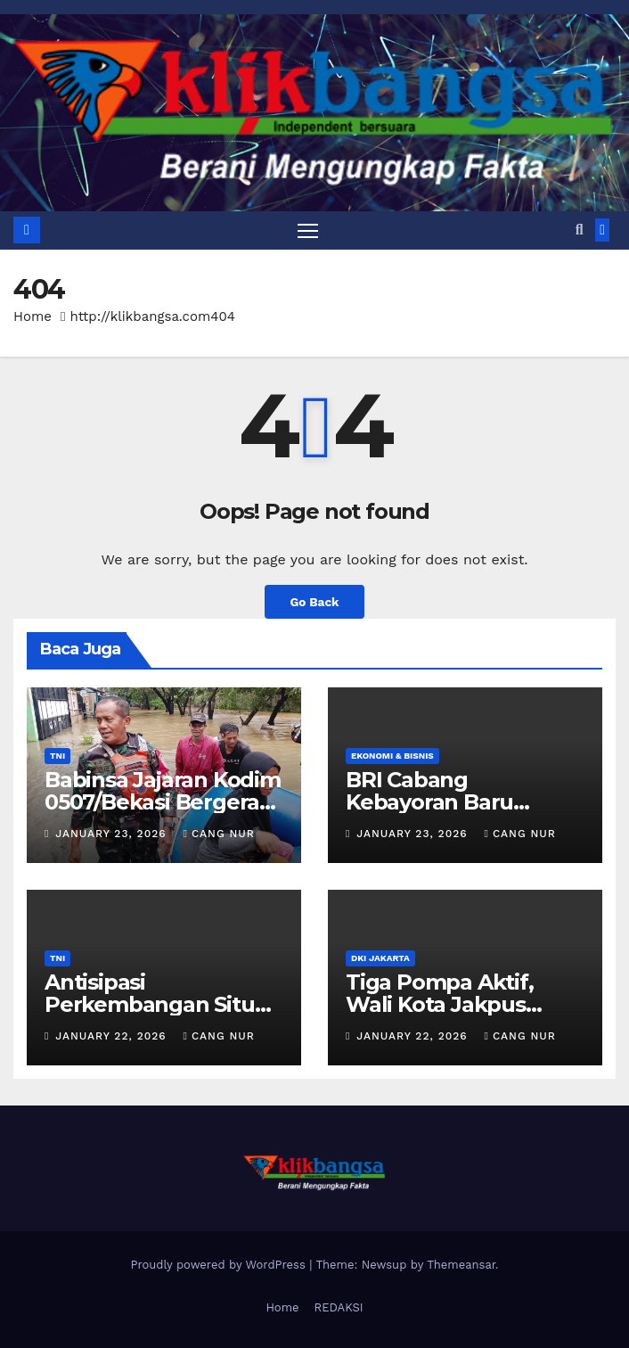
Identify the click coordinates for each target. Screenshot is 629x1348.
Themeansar (461, 1264)
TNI (57, 755)
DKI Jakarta (380, 958)
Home (32, 316)
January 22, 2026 (112, 1036)
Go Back (314, 602)
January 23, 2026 (112, 833)
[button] (580, 229)
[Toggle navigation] (307, 230)
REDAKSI (339, 1307)
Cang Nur (218, 833)
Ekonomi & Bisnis (392, 755)
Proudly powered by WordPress (219, 1264)
